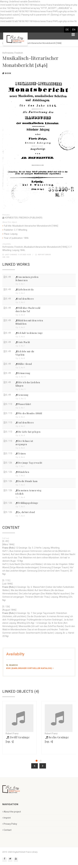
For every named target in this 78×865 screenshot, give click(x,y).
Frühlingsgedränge (27, 502)
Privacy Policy (9, 824)
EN (73, 29)
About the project (11, 811)
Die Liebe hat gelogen (28, 431)
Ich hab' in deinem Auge (29, 332)
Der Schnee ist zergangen (24, 443)
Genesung (22, 394)
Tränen (21, 453)
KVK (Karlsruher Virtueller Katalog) (30, 668)
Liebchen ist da (25, 289)
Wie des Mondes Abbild (29, 413)
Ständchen (22, 471)
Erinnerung (23, 373)
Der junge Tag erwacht (29, 462)
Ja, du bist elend (25, 512)
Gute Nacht (23, 342)
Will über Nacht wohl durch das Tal (28, 309)
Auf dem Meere (25, 298)
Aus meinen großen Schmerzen (27, 279)
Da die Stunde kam (27, 481)
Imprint (6, 818)
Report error (43, 255)
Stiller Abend (24, 363)
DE (67, 29)
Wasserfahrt (23, 404)
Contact (6, 830)
